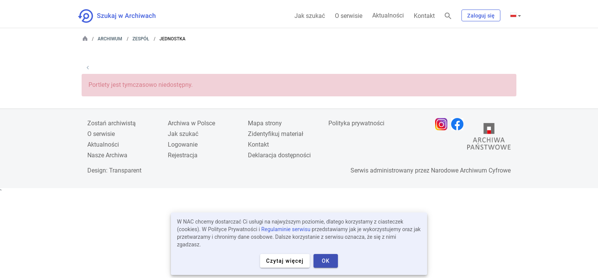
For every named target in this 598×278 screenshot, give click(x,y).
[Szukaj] (448, 16)
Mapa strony (265, 123)
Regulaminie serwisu (285, 229)
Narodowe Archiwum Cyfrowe (471, 170)
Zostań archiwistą (111, 123)
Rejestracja (183, 155)
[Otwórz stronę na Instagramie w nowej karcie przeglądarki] (443, 124)
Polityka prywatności (356, 123)
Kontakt (424, 15)
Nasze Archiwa (107, 155)
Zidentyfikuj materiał (275, 133)
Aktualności (388, 15)
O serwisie (348, 15)
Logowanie (183, 144)
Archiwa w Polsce (191, 123)
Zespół (140, 39)
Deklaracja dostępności (279, 155)
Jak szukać (309, 15)
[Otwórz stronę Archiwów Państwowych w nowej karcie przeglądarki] (489, 138)
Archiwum (110, 39)
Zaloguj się (481, 16)
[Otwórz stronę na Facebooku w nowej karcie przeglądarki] (459, 124)
